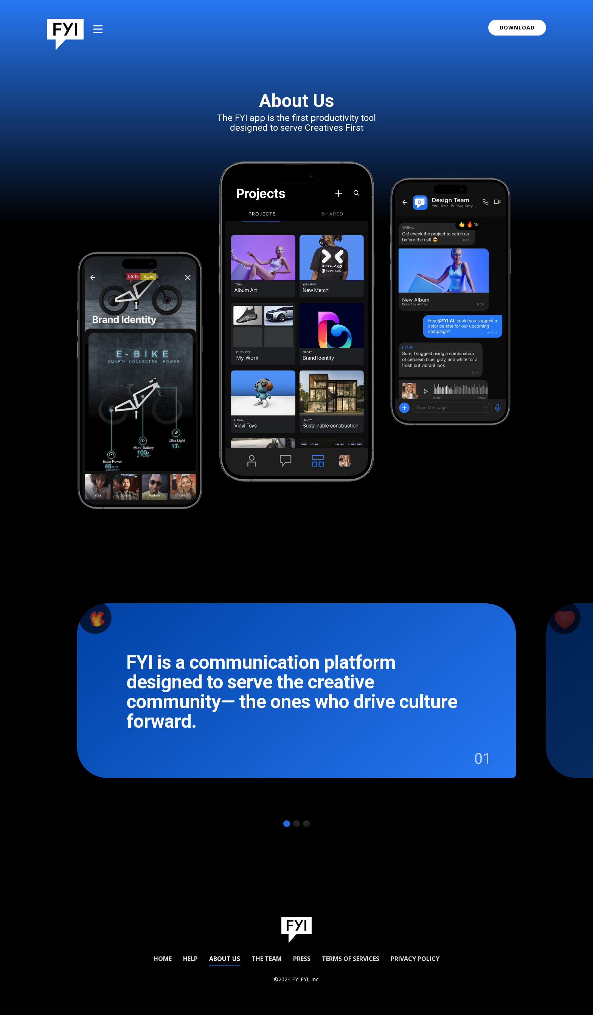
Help (190, 959)
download (517, 27)
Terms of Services (350, 959)
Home (163, 959)
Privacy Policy (415, 959)
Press (301, 959)
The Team (266, 959)
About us (224, 959)
